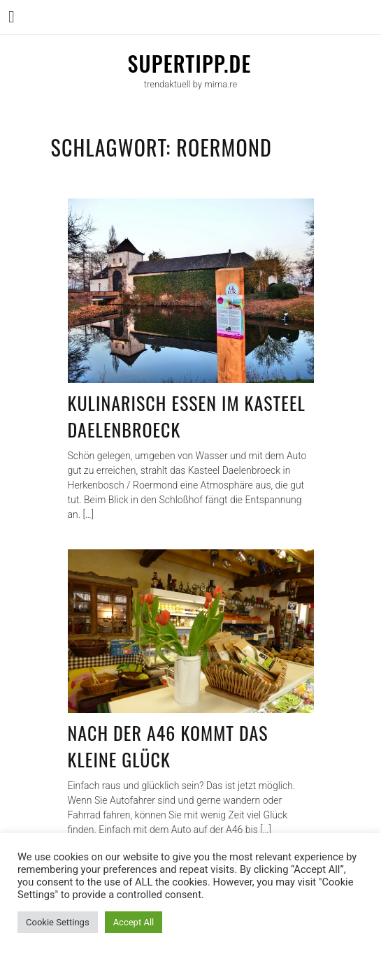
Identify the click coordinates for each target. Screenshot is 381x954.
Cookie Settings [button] (57, 922)
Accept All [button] (133, 922)
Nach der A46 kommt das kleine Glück (168, 746)
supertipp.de (189, 63)
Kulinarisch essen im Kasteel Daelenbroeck (186, 416)
